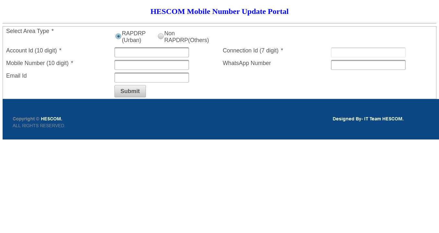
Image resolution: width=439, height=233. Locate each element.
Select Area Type (30, 31)
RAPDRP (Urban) (134, 36)
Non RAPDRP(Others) (186, 36)
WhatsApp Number (247, 63)
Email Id (16, 75)
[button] (130, 91)
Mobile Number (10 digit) (39, 63)
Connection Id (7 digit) (253, 50)
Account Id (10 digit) (33, 50)
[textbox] (151, 52)
